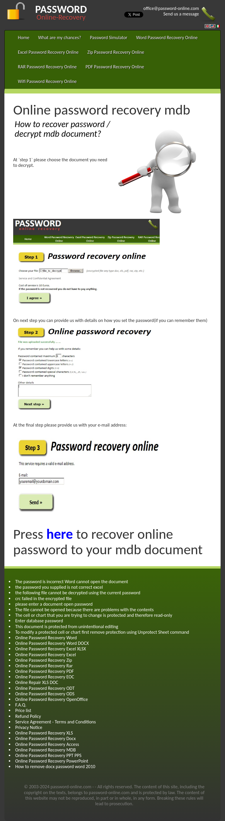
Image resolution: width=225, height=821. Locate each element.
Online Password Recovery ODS (44, 694)
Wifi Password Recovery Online (47, 81)
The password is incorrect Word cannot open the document (71, 581)
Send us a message (181, 14)
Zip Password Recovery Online (115, 52)
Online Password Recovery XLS (44, 733)
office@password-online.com (171, 8)
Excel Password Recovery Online (48, 52)
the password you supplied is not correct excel (59, 587)
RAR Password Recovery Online (47, 67)
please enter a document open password (54, 604)
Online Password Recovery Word (46, 637)
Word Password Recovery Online (167, 37)
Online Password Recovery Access (47, 744)
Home (23, 37)
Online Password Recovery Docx (45, 738)
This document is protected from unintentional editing (66, 626)
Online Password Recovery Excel (45, 654)
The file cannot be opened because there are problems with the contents (84, 609)
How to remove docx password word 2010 (55, 766)
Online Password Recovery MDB (45, 750)
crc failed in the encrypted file (43, 598)
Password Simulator (108, 37)
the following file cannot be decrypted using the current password (77, 592)
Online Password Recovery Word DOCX (52, 643)
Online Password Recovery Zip (43, 660)
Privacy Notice (28, 727)
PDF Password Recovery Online (115, 67)
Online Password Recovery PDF (44, 671)
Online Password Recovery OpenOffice (51, 699)
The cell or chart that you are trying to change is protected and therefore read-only (93, 615)
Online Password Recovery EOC (44, 677)
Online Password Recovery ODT (44, 688)
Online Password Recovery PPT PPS (48, 755)
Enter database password (39, 620)
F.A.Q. (20, 705)
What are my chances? (59, 37)
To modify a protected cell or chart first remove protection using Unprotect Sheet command (102, 632)
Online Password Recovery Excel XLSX (50, 649)
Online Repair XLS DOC (36, 682)
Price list (23, 710)
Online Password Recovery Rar (44, 665)
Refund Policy (28, 716)
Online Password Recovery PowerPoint (51, 761)
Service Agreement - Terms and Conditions (55, 722)
